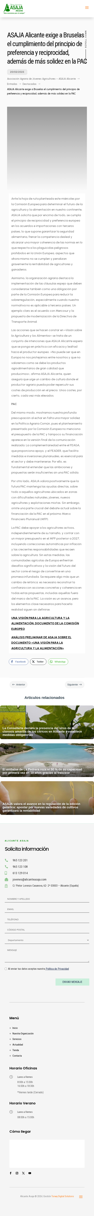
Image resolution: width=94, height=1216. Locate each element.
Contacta (17, 1055)
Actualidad (17, 1044)
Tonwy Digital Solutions (62, 1196)
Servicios (16, 1039)
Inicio (15, 1027)
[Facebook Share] (18, 661)
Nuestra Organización (23, 1033)
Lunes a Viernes (25, 1077)
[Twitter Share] (38, 661)
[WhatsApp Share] (58, 661)
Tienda (15, 1050)
